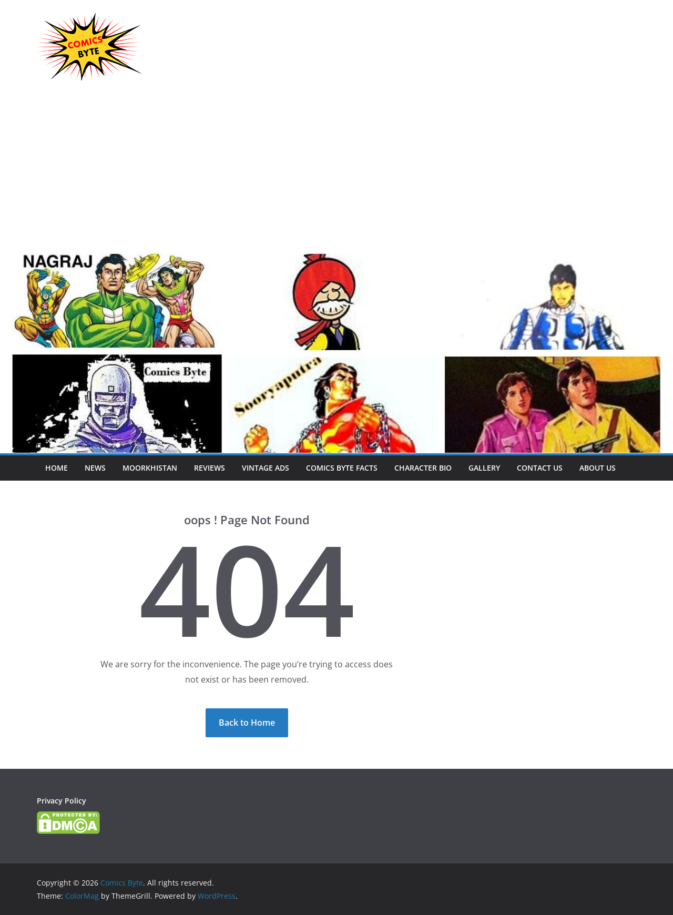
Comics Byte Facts (342, 468)
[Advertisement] (336, 172)
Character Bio (423, 468)
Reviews (209, 468)
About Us (597, 468)
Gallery (484, 468)
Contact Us (540, 468)
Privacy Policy (61, 801)
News (95, 468)
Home (56, 468)
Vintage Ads (265, 468)
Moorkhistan (150, 468)
